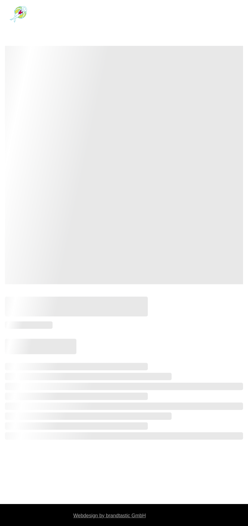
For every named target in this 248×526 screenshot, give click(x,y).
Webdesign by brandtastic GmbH (109, 516)
